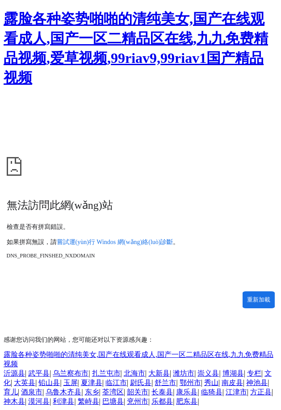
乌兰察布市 (70, 373)
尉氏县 (140, 382)
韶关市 (137, 392)
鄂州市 (190, 382)
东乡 (92, 392)
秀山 (211, 382)
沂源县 (14, 373)
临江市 (116, 382)
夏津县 (91, 382)
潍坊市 (183, 373)
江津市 (236, 392)
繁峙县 (88, 401)
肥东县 (186, 401)
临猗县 (211, 392)
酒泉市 (31, 392)
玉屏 (70, 382)
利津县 (63, 401)
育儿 (11, 392)
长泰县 (162, 392)
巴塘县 (113, 401)
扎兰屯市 (106, 373)
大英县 (24, 382)
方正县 (261, 392)
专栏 (254, 373)
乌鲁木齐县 (63, 392)
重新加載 (258, 299)
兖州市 (137, 401)
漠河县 (39, 401)
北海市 (134, 373)
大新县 (159, 373)
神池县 (257, 382)
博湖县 (233, 373)
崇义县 (208, 373)
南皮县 (232, 382)
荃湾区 (113, 392)
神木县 (14, 401)
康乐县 (186, 392)
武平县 (39, 373)
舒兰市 (165, 382)
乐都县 (162, 401)
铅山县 (49, 382)
